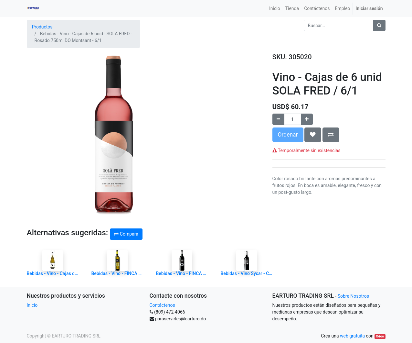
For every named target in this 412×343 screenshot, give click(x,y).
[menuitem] (275, 9)
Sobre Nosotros (353, 296)
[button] (312, 134)
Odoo (380, 336)
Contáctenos (162, 305)
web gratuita (352, 335)
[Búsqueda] (379, 25)
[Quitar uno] (278, 119)
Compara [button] (126, 234)
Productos (42, 26)
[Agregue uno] (307, 119)
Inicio (32, 305)
